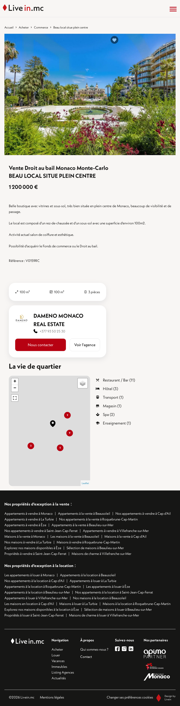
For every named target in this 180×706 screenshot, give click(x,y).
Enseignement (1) (117, 423)
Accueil (8, 27)
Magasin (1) (112, 405)
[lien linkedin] (132, 648)
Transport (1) (113, 397)
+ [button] (14, 381)
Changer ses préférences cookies (130, 697)
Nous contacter (40, 344)
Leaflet (85, 483)
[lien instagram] (125, 648)
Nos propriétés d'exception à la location (38, 565)
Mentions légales (52, 697)
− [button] (14, 388)
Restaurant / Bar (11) (119, 380)
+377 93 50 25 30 (52, 331)
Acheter (24, 27)
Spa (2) (109, 414)
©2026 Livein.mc (21, 697)
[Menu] (173, 9)
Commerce (41, 27)
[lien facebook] (118, 648)
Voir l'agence (84, 344)
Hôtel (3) (110, 388)
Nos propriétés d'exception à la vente (36, 504)
